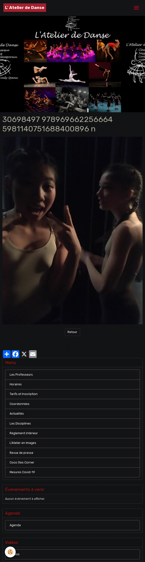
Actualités (17, 413)
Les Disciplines (20, 423)
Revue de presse (21, 453)
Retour (72, 332)
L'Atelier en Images (23, 443)
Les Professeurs (21, 374)
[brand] (24, 7)
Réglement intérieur (24, 433)
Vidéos (15, 554)
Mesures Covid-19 (22, 472)
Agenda (15, 525)
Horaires (16, 384)
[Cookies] (10, 552)
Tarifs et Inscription (24, 394)
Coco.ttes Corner (22, 462)
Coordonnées (19, 404)
